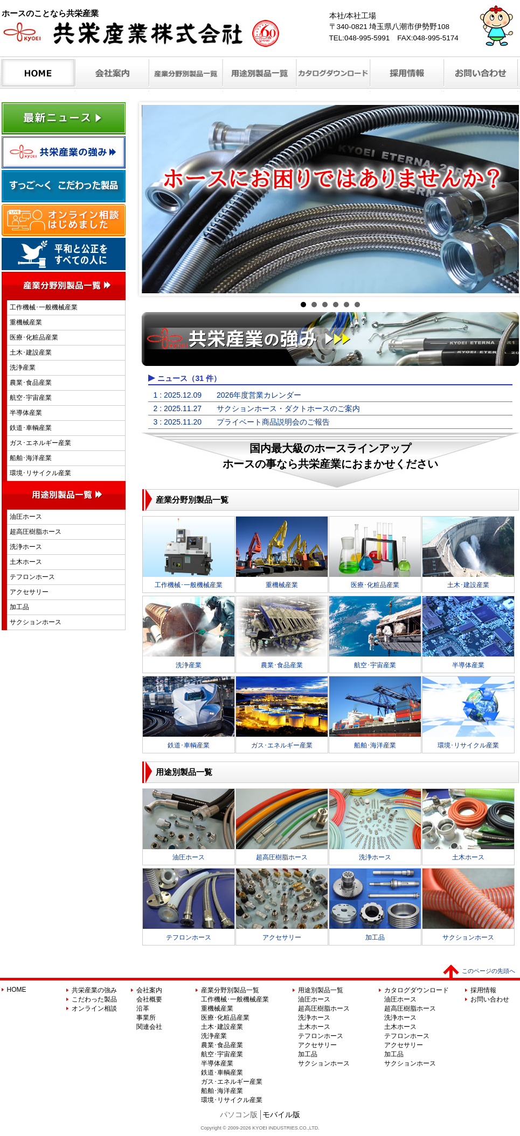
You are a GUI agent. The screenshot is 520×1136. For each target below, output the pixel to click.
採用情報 (483, 990)
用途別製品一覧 (320, 990)
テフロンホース (32, 577)
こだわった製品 (94, 999)
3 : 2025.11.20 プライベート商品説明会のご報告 (242, 422)
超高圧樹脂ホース (35, 531)
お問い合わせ (489, 999)
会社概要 (149, 999)
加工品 (19, 607)
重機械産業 (26, 322)
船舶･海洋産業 (31, 458)
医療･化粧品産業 (34, 337)
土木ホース (26, 562)
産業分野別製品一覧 (230, 990)
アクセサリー (29, 592)
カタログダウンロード (416, 990)
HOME (16, 989)
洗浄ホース (26, 547)
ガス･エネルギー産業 (40, 443)
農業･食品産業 (31, 382)
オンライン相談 (94, 1008)
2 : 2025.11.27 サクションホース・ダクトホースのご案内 (257, 408)
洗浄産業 (23, 367)
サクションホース (35, 622)
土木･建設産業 (31, 352)
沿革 (142, 1008)
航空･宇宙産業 (31, 397)
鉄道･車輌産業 (31, 428)
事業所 (146, 1017)
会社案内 (149, 990)
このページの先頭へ (488, 971)
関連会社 (149, 1027)
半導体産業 (26, 413)
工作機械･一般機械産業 (44, 307)
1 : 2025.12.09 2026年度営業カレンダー (228, 395)
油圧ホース (26, 516)
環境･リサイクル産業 (40, 473)
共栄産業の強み (94, 990)
